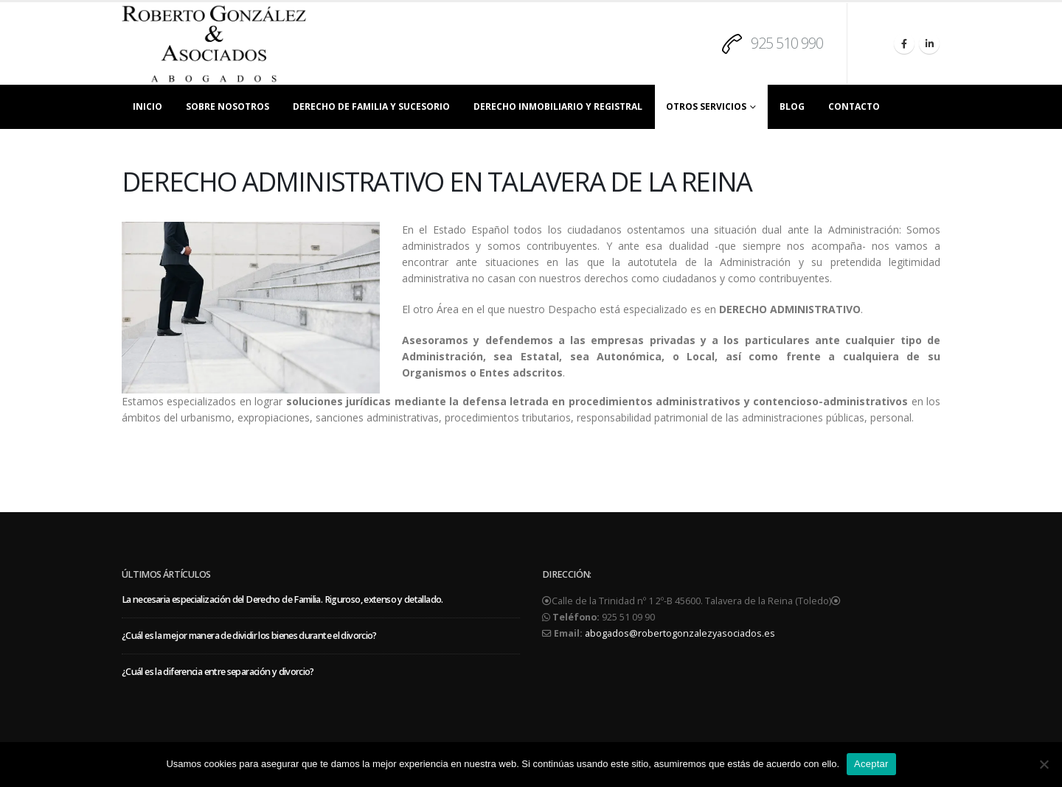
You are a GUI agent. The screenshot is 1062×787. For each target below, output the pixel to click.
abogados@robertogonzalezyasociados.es (680, 633)
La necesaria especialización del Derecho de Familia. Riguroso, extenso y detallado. (282, 599)
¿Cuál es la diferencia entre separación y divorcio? (218, 671)
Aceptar (871, 763)
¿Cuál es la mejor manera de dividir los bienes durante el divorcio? (249, 635)
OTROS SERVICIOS (706, 106)
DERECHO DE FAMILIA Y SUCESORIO (371, 106)
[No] (1043, 764)
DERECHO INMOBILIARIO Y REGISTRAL (557, 106)
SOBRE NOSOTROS (227, 106)
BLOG (792, 106)
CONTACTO (854, 106)
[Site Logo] (214, 43)
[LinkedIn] (929, 43)
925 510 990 (787, 43)
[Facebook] (904, 43)
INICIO (147, 106)
